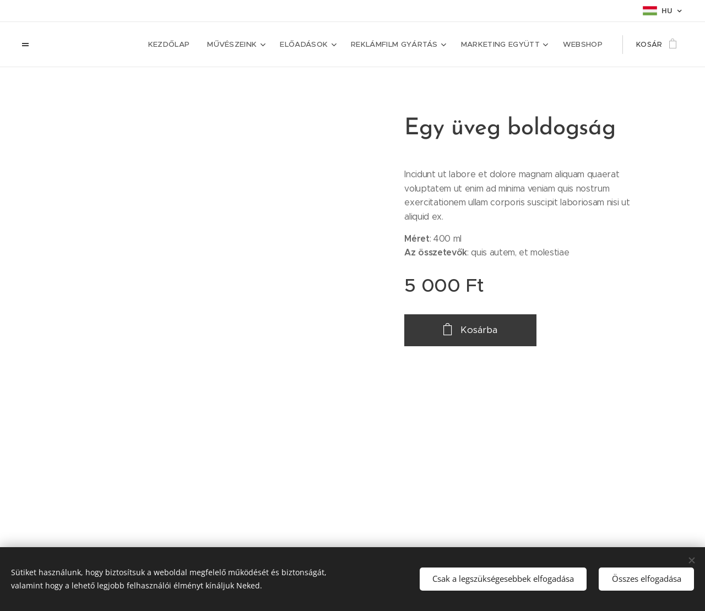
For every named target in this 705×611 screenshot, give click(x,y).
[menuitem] (179, 44)
